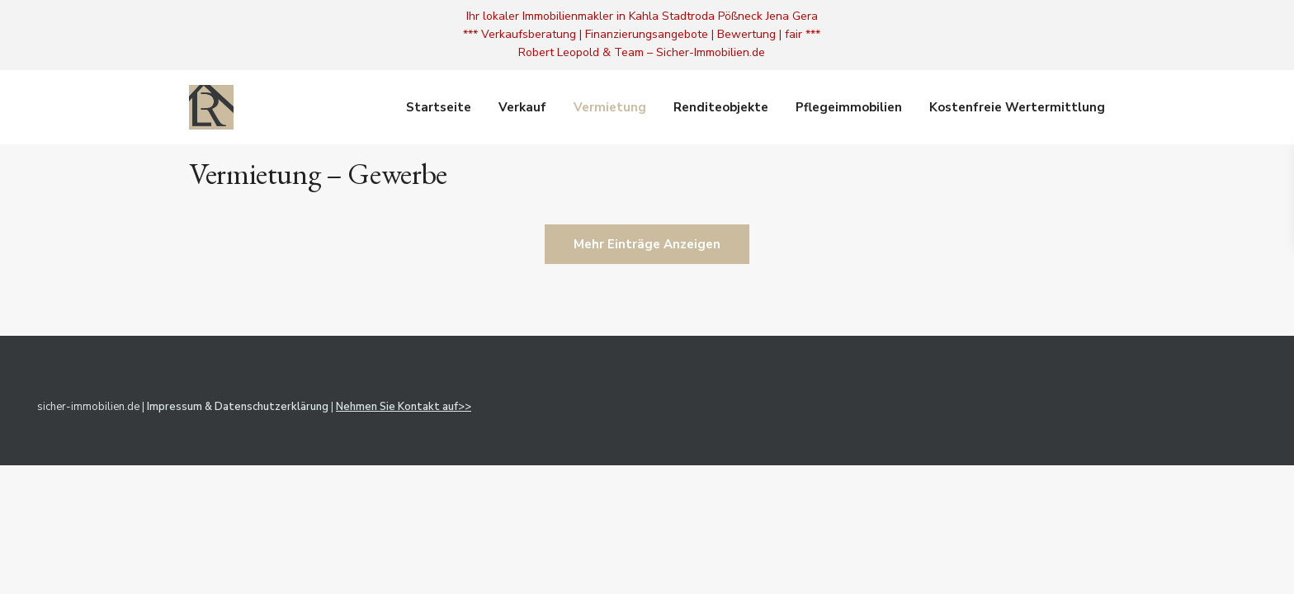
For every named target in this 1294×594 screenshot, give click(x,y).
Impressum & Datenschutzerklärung (237, 406)
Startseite (438, 107)
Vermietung (610, 107)
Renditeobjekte (720, 107)
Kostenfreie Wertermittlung (1017, 107)
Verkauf (522, 107)
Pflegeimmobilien (849, 107)
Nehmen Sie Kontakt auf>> (403, 406)
